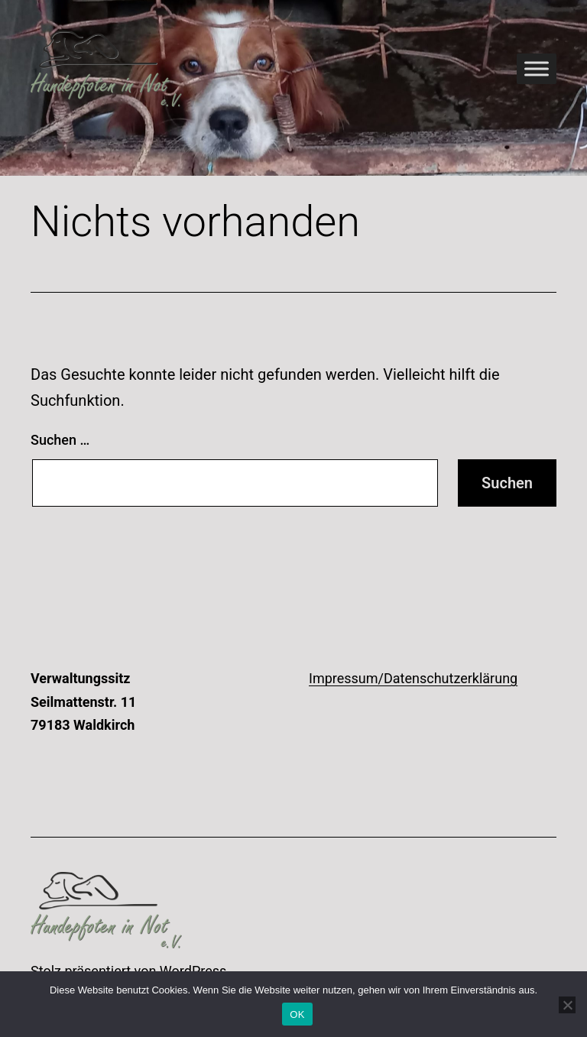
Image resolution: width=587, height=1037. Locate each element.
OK (297, 1014)
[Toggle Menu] (536, 68)
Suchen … (60, 440)
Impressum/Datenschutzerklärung (413, 678)
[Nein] (567, 1004)
